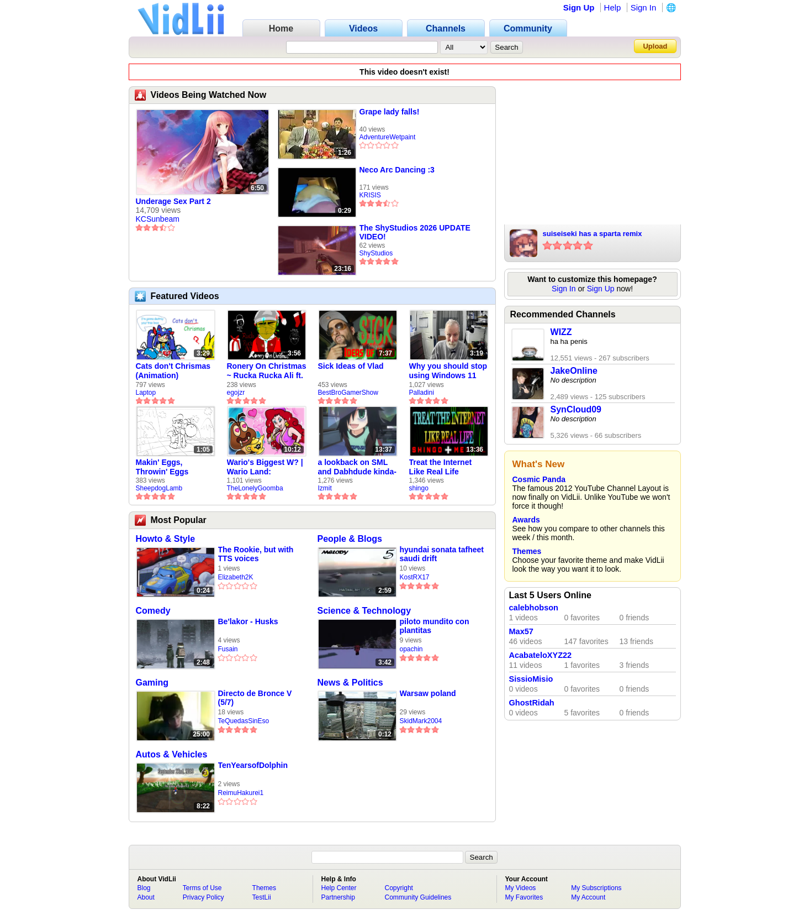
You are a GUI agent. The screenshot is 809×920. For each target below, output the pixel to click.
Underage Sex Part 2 (173, 201)
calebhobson (533, 607)
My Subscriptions (596, 888)
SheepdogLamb (159, 488)
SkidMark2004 (421, 721)
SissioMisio (531, 679)
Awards (526, 519)
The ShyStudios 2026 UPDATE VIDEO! (414, 232)
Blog (144, 888)
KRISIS (370, 195)
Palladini (421, 392)
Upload (655, 46)
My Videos (520, 888)
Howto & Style (165, 538)
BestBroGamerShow (348, 392)
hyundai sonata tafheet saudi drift (442, 554)
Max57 (521, 631)
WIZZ (561, 332)
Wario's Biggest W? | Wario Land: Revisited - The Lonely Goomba (265, 467)
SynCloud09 (576, 409)
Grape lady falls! (389, 111)
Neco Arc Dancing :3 (397, 169)
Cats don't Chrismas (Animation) (173, 371)
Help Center (339, 888)
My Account (588, 897)
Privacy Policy (203, 897)
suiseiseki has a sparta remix (592, 233)
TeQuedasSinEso (243, 721)
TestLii (261, 897)
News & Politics (350, 682)
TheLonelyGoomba (255, 488)
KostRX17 (415, 577)
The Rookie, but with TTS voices (256, 554)
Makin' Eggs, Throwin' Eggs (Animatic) (162, 467)
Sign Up (579, 7)
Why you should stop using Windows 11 (448, 371)
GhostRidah (531, 702)
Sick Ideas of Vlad (351, 366)
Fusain (228, 649)
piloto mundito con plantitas (434, 626)
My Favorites (524, 897)
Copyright (399, 888)
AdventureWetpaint (387, 137)
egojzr (236, 392)
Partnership (338, 897)
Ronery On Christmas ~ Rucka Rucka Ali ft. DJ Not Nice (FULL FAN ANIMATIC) (266, 371)
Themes (527, 551)
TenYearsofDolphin (253, 765)
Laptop (146, 392)
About (146, 897)
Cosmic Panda (538, 479)
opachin (411, 649)
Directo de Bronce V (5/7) (255, 698)
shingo (419, 488)
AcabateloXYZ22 (540, 655)
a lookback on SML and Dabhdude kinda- (357, 467)
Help (612, 7)
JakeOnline (574, 370)
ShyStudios (376, 253)
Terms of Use (202, 888)
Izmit (325, 488)
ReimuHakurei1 (241, 793)
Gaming (152, 682)
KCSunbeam (157, 219)
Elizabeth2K (235, 577)
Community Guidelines (418, 897)
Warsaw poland (428, 693)
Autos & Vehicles (172, 754)
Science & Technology (364, 610)
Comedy (153, 610)
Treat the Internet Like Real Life (440, 467)
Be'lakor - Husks (248, 621)
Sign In (644, 7)
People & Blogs (350, 538)
